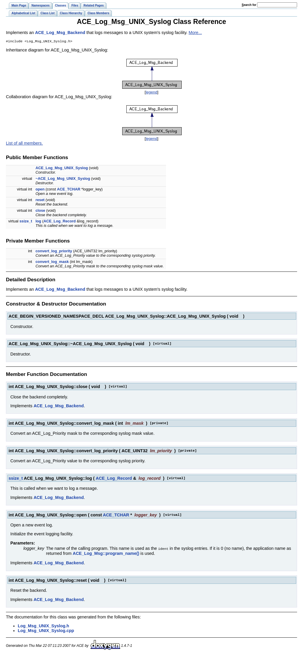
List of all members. (24, 143)
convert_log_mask (52, 262)
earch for (249, 5)
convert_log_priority (54, 251)
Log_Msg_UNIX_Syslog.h (43, 626)
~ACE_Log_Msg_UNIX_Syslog (63, 179)
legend (151, 93)
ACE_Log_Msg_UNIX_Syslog (62, 168)
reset (40, 200)
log (38, 221)
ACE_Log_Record (59, 221)
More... (195, 32)
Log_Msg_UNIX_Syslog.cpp (46, 630)
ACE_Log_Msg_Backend (60, 32)
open (40, 190)
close (40, 211)
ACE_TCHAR (68, 190)
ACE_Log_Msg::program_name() (106, 553)
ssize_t (26, 221)
